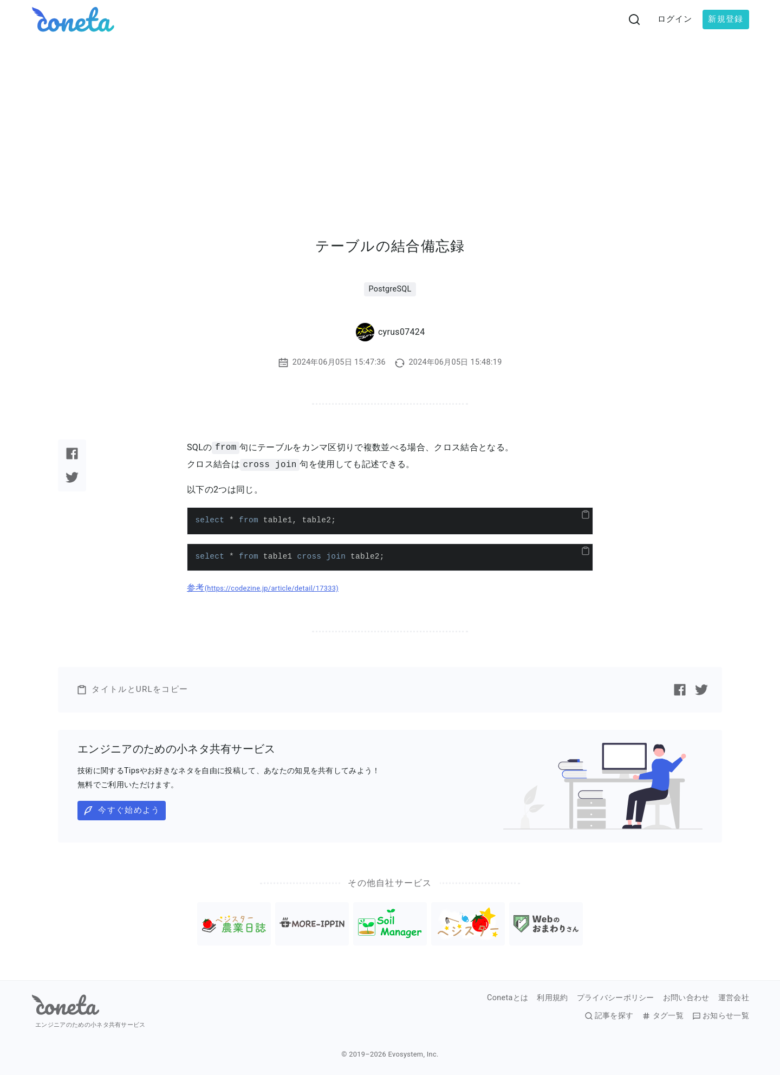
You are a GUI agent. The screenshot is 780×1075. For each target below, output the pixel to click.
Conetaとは (507, 998)
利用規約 (552, 998)
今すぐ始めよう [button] (121, 810)
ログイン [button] (675, 19)
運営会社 (733, 998)
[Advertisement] (390, 120)
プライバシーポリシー (615, 998)
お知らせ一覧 (720, 1016)
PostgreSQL (389, 289)
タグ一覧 (662, 1016)
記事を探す (609, 1016)
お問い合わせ (686, 998)
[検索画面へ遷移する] (634, 19)
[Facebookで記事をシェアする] (72, 453)
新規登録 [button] (725, 19)
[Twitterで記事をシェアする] (72, 477)
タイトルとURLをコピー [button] (132, 689)
